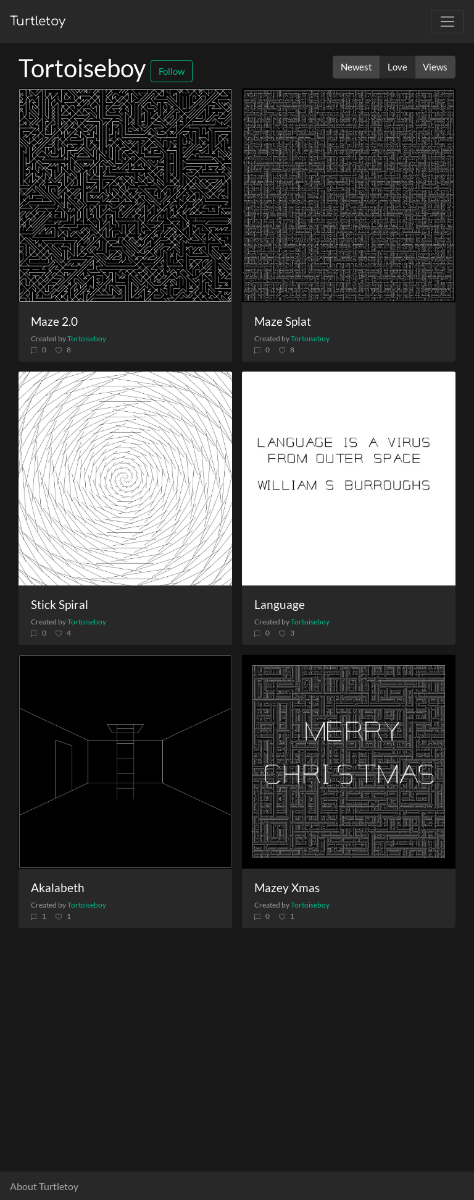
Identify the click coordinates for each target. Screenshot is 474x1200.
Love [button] (397, 66)
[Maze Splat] (348, 195)
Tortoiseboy (86, 338)
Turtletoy (37, 21)
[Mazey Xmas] (348, 762)
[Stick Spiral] (125, 478)
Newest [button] (356, 66)
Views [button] (435, 66)
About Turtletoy (44, 1186)
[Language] (348, 478)
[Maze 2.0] (125, 195)
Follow (172, 71)
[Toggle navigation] (447, 21)
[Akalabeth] (125, 762)
